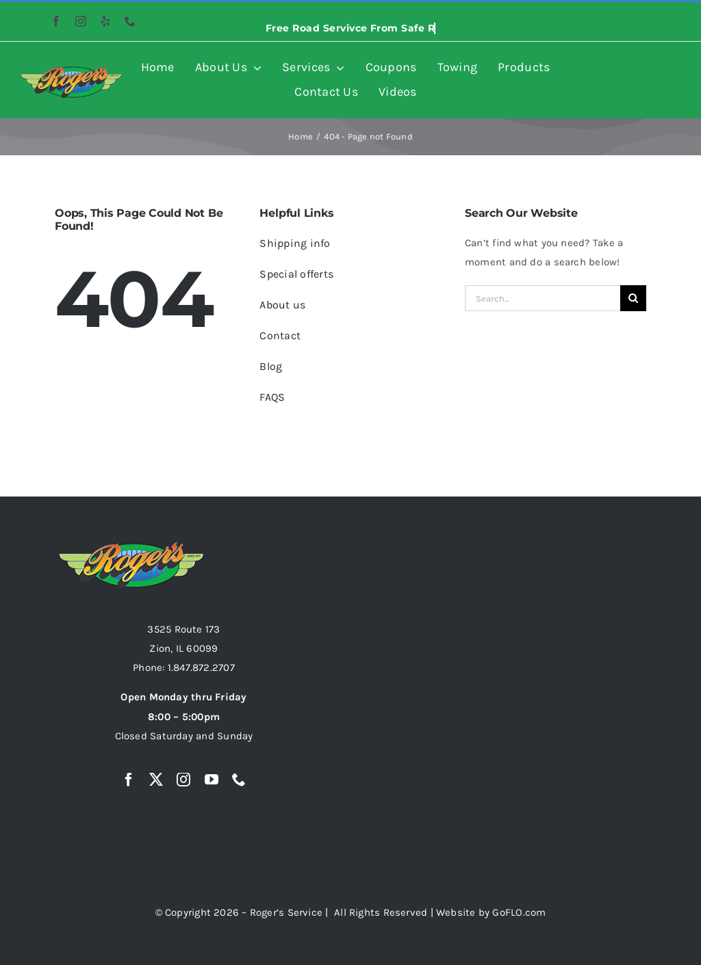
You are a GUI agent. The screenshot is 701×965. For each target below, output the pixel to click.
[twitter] (156, 779)
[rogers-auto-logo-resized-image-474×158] (71, 70)
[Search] (633, 298)
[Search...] (542, 298)
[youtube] (211, 779)
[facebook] (56, 21)
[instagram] (80, 21)
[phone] (130, 21)
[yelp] (105, 21)
